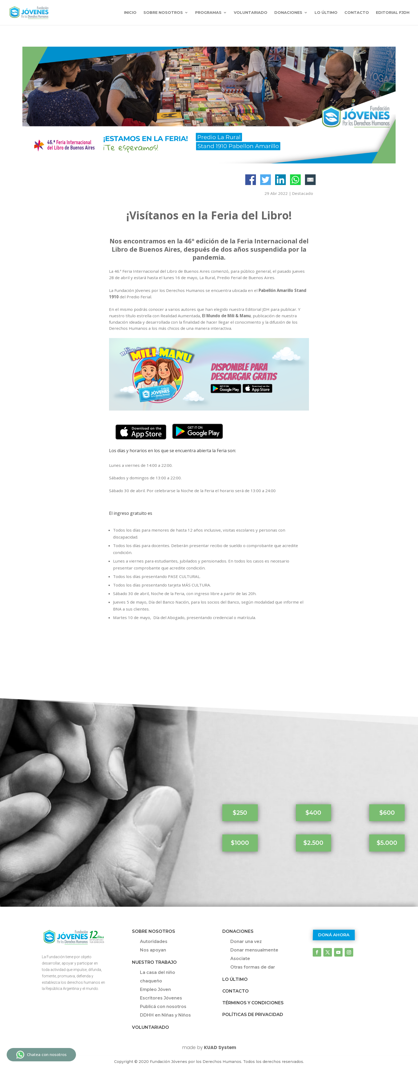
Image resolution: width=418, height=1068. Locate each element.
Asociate (240, 958)
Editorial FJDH (392, 13)
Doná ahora (333, 935)
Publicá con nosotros (163, 1006)
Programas (208, 13)
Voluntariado (250, 13)
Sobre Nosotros (153, 931)
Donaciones (288, 13)
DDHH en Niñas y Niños (165, 1015)
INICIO (130, 13)
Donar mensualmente (254, 950)
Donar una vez (246, 941)
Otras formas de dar (252, 967)
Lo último (326, 13)
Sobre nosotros (163, 13)
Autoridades (153, 941)
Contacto (356, 13)
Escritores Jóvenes (161, 998)
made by (209, 1047)
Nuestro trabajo (154, 962)
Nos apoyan (153, 950)
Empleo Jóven (155, 989)
